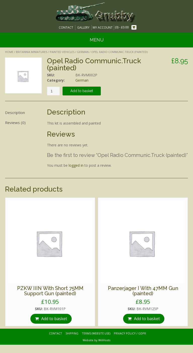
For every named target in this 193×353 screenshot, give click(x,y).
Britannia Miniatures (31, 52)
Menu (97, 39)
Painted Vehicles (62, 52)
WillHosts (104, 340)
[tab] (23, 112)
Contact (66, 27)
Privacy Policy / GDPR (130, 333)
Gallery (83, 27)
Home (9, 52)
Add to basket (81, 91)
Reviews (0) (15, 122)
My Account (103, 27)
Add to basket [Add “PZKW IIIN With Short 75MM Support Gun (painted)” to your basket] (54, 318)
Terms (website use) (96, 333)
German (83, 52)
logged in (76, 165)
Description (15, 112)
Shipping (72, 333)
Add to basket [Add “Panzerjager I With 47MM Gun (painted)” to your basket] (147, 318)
